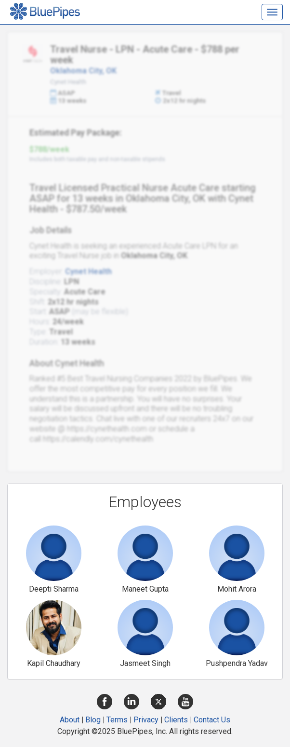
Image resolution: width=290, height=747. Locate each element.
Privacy (145, 719)
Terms (117, 719)
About (69, 719)
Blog (93, 719)
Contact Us (212, 719)
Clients (176, 719)
